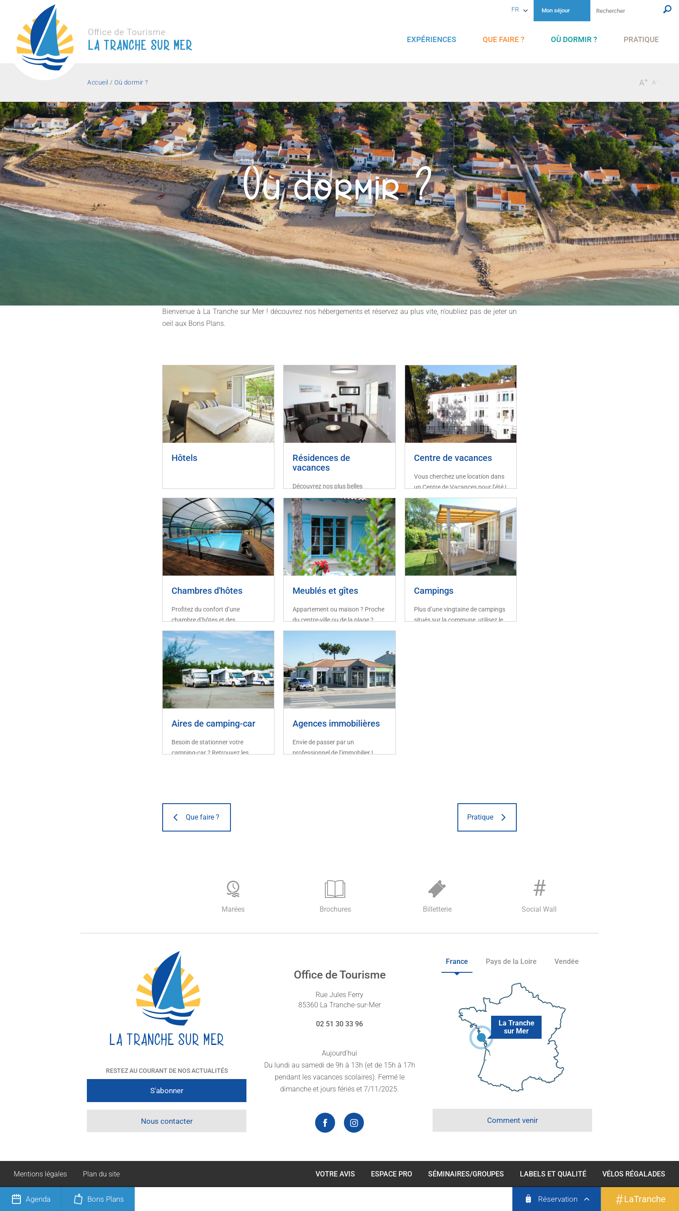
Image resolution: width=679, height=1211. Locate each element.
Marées (233, 896)
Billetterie (437, 896)
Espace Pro (391, 1174)
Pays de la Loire (511, 961)
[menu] (431, 39)
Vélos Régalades (633, 1174)
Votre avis (335, 1174)
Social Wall (539, 894)
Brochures (335, 896)
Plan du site (101, 1174)
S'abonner (166, 1090)
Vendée (566, 961)
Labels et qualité (553, 1174)
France (457, 961)
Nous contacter (167, 1121)
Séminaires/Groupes (466, 1174)
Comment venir (512, 1120)
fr (515, 9)
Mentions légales (40, 1174)
